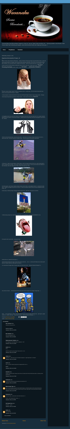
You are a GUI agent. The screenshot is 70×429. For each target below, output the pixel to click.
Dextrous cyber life (9, 328)
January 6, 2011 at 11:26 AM (11, 359)
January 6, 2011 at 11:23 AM (11, 352)
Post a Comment (7, 415)
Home (4, 49)
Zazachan (7, 371)
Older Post (43, 420)
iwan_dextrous (9, 323)
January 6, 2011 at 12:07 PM (11, 390)
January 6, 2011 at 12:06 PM (11, 382)
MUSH (7, 366)
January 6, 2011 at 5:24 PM (11, 413)
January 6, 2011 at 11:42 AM (11, 368)
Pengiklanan (12, 49)
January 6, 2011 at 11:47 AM (11, 376)
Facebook (20, 49)
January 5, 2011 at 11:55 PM (11, 330)
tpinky (7, 410)
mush (7, 362)
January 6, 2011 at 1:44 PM (11, 406)
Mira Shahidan (8, 333)
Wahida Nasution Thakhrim (11, 340)
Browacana (8, 394)
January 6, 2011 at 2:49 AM (11, 336)
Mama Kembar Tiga (9, 386)
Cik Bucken (8, 379)
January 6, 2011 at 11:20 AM (11, 343)
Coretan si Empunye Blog (9, 318)
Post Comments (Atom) (11, 423)
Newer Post (5, 420)
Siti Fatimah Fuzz (9, 403)
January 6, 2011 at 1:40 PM (11, 399)
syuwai (7, 347)
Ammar (7, 356)
